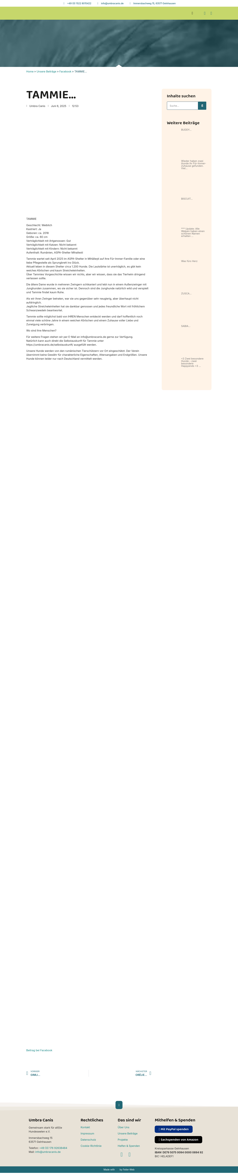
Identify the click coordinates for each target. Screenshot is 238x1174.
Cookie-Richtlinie (91, 1145)
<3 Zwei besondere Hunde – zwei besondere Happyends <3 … (192, 362)
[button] (192, 13)
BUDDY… (186, 129)
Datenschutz (88, 1139)
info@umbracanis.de (48, 1151)
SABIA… (185, 326)
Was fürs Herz (189, 261)
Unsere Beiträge (46, 71)
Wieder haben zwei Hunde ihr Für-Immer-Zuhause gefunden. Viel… (193, 164)
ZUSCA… (186, 293)
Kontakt (85, 1127)
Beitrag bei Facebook (39, 1050)
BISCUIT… (187, 198)
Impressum (87, 1133)
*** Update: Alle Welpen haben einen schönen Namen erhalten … (193, 232)
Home (30, 71)
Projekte (123, 1139)
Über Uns (123, 1127)
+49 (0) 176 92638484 (53, 1148)
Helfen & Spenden (129, 1145)
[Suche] (202, 106)
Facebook (65, 71)
